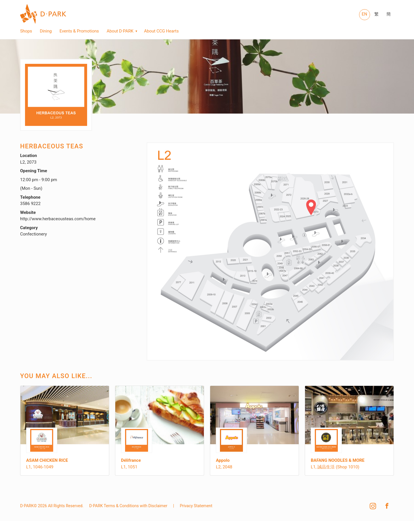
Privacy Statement (196, 505)
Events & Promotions (79, 31)
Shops (26, 31)
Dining (46, 31)
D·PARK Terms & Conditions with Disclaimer (128, 505)
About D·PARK (120, 31)
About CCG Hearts (161, 31)
